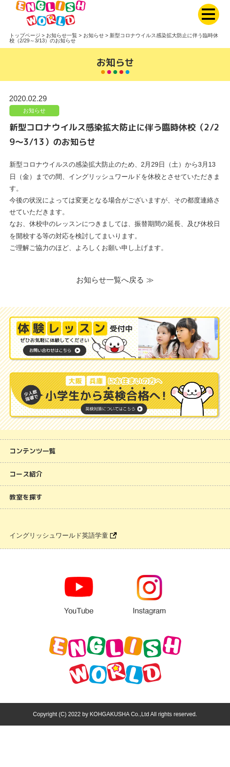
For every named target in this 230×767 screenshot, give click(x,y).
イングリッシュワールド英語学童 (63, 535)
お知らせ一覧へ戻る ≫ (114, 280)
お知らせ (34, 110)
